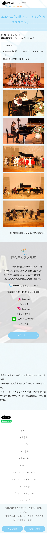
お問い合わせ (34, 529)
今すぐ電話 (12, 529)
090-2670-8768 (25, 285)
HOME (3, 35)
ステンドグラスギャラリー (24, 479)
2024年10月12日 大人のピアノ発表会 (27, 233)
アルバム (14, 35)
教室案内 (24, 437)
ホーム (24, 430)
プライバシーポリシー (24, 493)
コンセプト (24, 444)
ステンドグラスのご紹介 (24, 472)
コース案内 (24, 451)
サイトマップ (24, 500)
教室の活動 (24, 458)
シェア (4, 415)
